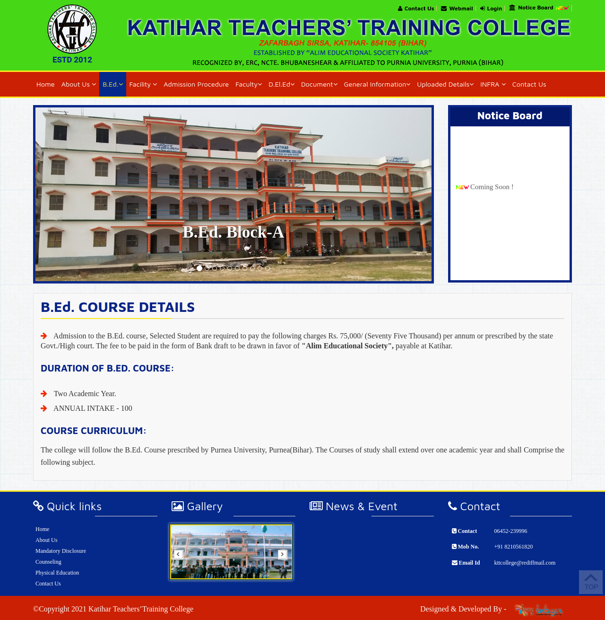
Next (285, 557)
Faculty (248, 84)
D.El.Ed (281, 84)
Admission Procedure (196, 84)
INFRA (492, 84)
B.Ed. (112, 84)
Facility (143, 84)
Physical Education (57, 572)
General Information (377, 84)
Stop (282, 591)
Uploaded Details (445, 84)
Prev (181, 557)
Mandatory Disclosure (60, 551)
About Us (78, 84)
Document (319, 84)
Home (45, 84)
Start (282, 586)
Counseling (48, 561)
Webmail (457, 8)
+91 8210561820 (513, 546)
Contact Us (416, 8)
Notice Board (539, 8)
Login (491, 8)
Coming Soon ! (492, 192)
